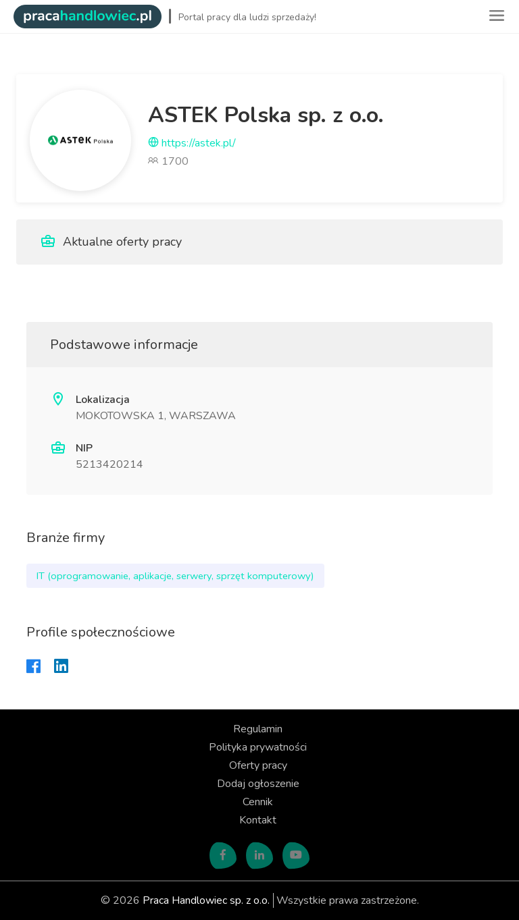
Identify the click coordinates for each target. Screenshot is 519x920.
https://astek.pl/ (192, 143)
